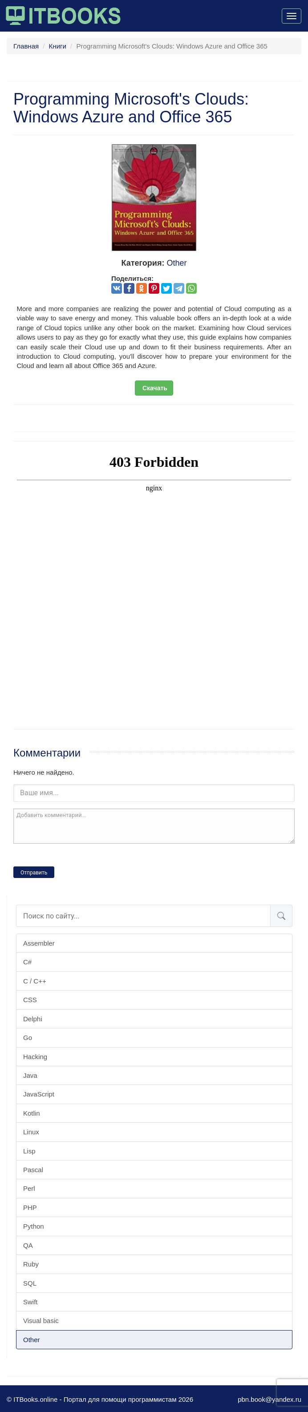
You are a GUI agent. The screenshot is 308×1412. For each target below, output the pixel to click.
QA (28, 1245)
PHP (30, 1207)
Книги (57, 46)
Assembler (39, 943)
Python (33, 1226)
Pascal (33, 1169)
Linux (31, 1132)
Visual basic (41, 1320)
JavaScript (38, 1094)
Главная (26, 46)
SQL (29, 1283)
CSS (30, 999)
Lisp (29, 1151)
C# (27, 962)
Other (31, 1339)
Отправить (33, 873)
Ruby (31, 1264)
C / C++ (34, 981)
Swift (30, 1302)
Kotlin (31, 1113)
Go (27, 1037)
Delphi (32, 1019)
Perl (29, 1188)
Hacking (35, 1056)
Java (30, 1075)
